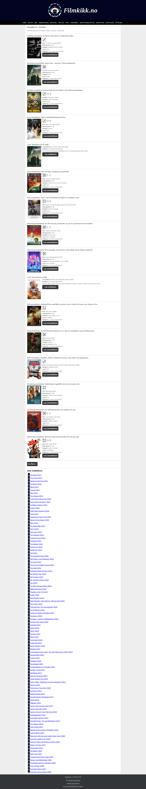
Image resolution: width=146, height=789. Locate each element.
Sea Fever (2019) (36, 532)
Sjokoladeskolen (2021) (38, 715)
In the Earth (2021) (36, 640)
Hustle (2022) (34, 595)
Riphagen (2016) (35, 661)
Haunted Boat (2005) (37, 655)
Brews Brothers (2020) (37, 646)
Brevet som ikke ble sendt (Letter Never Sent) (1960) (47, 736)
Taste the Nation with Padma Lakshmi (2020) (45, 742)
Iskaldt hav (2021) (36, 550)
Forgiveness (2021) (36, 748)
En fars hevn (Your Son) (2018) (40, 688)
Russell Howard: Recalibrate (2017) (42, 697)
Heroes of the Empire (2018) (39, 520)
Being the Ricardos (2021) (38, 676)
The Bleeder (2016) (36, 544)
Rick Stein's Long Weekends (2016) (42, 559)
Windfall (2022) (35, 649)
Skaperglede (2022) (36, 664)
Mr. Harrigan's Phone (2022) (39, 580)
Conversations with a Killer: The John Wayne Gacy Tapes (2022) (51, 652)
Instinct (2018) (35, 508)
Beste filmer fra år (87, 22)
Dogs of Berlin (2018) (37, 733)
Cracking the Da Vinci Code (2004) (41, 757)
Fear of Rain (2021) (36, 727)
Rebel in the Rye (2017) (38, 745)
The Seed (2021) (35, 568)
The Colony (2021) (36, 604)
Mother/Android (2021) (37, 694)
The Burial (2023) (36, 484)
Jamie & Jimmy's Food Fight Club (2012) (43, 712)
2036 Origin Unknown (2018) (39, 511)
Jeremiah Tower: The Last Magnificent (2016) (45, 721)
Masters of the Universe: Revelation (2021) (44, 730)
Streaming (74, 22)
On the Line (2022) (36, 547)
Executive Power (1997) (38, 769)
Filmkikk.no (68, 777)
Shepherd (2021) (35, 541)
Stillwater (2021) (35, 703)
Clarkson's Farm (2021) (38, 538)
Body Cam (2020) (36, 754)
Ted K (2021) (34, 529)
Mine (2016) (34, 523)
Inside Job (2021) (36, 643)
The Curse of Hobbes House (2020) (42, 565)
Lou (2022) (33, 583)
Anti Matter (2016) (36, 751)
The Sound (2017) (36, 478)
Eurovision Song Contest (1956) (40, 772)
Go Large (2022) (35, 562)
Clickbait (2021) (35, 625)
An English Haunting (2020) (39, 718)
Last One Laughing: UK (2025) (40, 739)
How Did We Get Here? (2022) (40, 502)
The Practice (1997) (36, 577)
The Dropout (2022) (36, 496)
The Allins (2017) (35, 475)
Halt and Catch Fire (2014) (39, 481)
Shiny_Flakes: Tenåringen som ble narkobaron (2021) (48, 682)
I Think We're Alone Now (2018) (40, 499)
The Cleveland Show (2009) (39, 556)
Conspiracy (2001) (36, 616)
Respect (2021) (35, 634)
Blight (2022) (34, 637)
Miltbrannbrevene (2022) (38, 589)
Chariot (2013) (35, 490)
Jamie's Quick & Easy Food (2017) (41, 706)
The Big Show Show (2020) (39, 622)
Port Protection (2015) (37, 610)
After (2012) (34, 493)
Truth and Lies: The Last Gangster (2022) (44, 607)
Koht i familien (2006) (37, 766)
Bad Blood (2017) (36, 673)
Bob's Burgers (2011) (37, 598)
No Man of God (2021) (37, 670)
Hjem (25, 22)
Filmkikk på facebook (74, 780)
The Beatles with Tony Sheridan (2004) (43, 763)
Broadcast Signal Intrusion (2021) (41, 571)
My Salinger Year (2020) (38, 574)
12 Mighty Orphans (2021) (38, 505)
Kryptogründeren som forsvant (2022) (42, 667)
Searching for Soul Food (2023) (40, 517)
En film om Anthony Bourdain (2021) (42, 613)
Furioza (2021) (35, 658)
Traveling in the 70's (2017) (39, 592)
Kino (67, 22)
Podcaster (110, 22)
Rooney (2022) (35, 685)
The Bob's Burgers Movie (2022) (41, 586)
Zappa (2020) (34, 700)
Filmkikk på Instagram (73, 783)
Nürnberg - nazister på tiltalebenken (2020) (44, 619)
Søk (36, 22)
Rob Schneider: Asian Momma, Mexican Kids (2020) (47, 601)
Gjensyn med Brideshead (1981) (41, 760)
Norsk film (100, 22)
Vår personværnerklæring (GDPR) (73, 786)
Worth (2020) (34, 631)
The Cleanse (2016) (36, 724)
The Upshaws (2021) (37, 535)
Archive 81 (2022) (36, 691)
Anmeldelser (44, 22)
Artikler (53, 22)
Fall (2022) (33, 553)
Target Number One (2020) (39, 679)
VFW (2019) (34, 514)
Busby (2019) (34, 628)
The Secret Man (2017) (38, 526)
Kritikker (118, 22)
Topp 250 (61, 22)
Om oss (30, 22)
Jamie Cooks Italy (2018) (38, 709)
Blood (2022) (34, 487)
